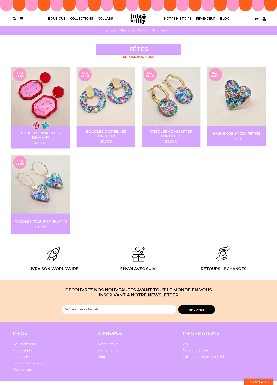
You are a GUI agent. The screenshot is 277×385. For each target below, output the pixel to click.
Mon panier (21, 360)
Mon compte (22, 354)
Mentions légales (195, 354)
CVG (186, 347)
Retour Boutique (138, 60)
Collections (81, 20)
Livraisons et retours (28, 367)
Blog (224, 20)
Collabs (105, 20)
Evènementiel (108, 354)
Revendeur (205, 20)
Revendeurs (22, 373)
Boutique (56, 20)
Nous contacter (24, 347)
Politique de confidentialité (203, 360)
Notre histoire (177, 20)
